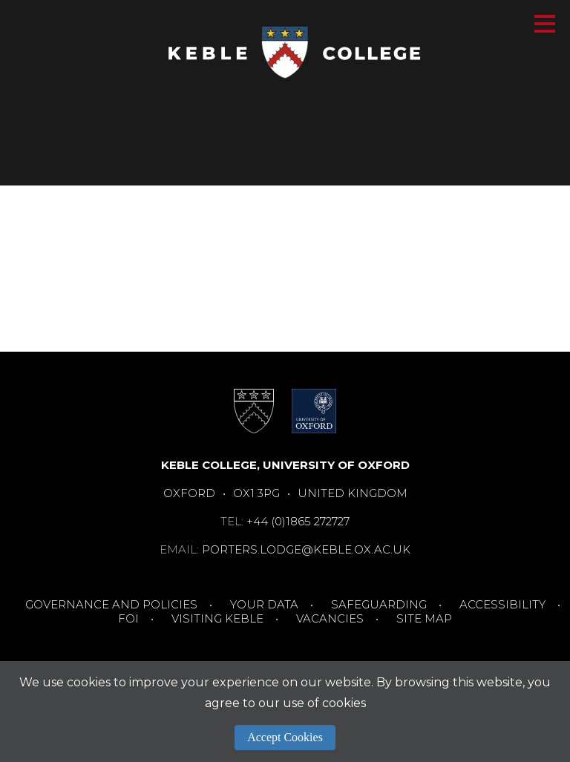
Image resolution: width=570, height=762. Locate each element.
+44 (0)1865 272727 (298, 521)
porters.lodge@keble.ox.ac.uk (306, 549)
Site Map (424, 618)
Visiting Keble (217, 618)
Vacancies (330, 618)
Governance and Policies (111, 604)
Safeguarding (379, 604)
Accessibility (502, 604)
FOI (128, 618)
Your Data (264, 604)
